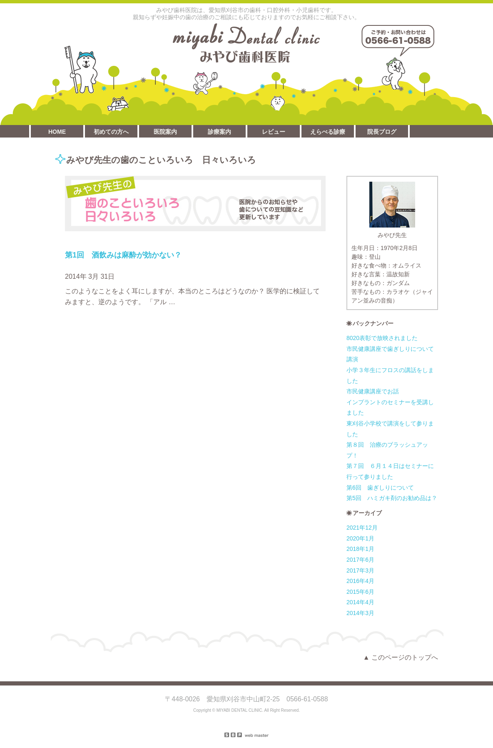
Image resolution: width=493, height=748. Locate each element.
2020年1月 (360, 538)
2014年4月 (360, 602)
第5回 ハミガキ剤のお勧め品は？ (391, 498)
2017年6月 (360, 559)
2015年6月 (360, 591)
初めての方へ (111, 131)
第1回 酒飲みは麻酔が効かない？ (123, 255)
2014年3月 (360, 613)
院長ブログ (381, 131)
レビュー (273, 131)
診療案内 (219, 131)
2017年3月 (360, 570)
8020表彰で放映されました (382, 338)
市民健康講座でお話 (372, 391)
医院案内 (165, 131)
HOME (57, 131)
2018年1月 (360, 548)
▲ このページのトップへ (400, 657)
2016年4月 (360, 581)
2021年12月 (362, 527)
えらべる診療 (327, 131)
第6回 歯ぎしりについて (380, 487)
